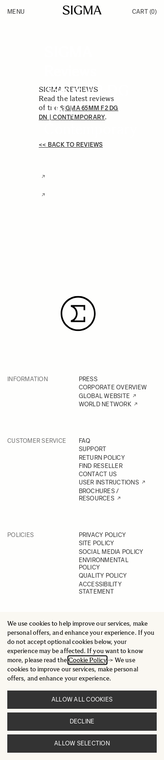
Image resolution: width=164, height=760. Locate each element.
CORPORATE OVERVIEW (113, 387)
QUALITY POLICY (103, 575)
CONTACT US (98, 474)
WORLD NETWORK (105, 404)
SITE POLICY (96, 543)
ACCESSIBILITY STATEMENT (100, 588)
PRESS (88, 379)
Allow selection (82, 743)
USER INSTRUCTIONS (109, 482)
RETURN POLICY (102, 457)
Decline (82, 721)
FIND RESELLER (101, 465)
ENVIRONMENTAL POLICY (103, 564)
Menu (16, 11)
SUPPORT (93, 449)
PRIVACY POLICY (102, 534)
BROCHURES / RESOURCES (99, 495)
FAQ (85, 440)
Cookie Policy (87, 660)
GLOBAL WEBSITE (104, 396)
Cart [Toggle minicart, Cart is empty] (144, 11)
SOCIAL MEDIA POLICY (111, 551)
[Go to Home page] (82, 10)
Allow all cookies (82, 699)
